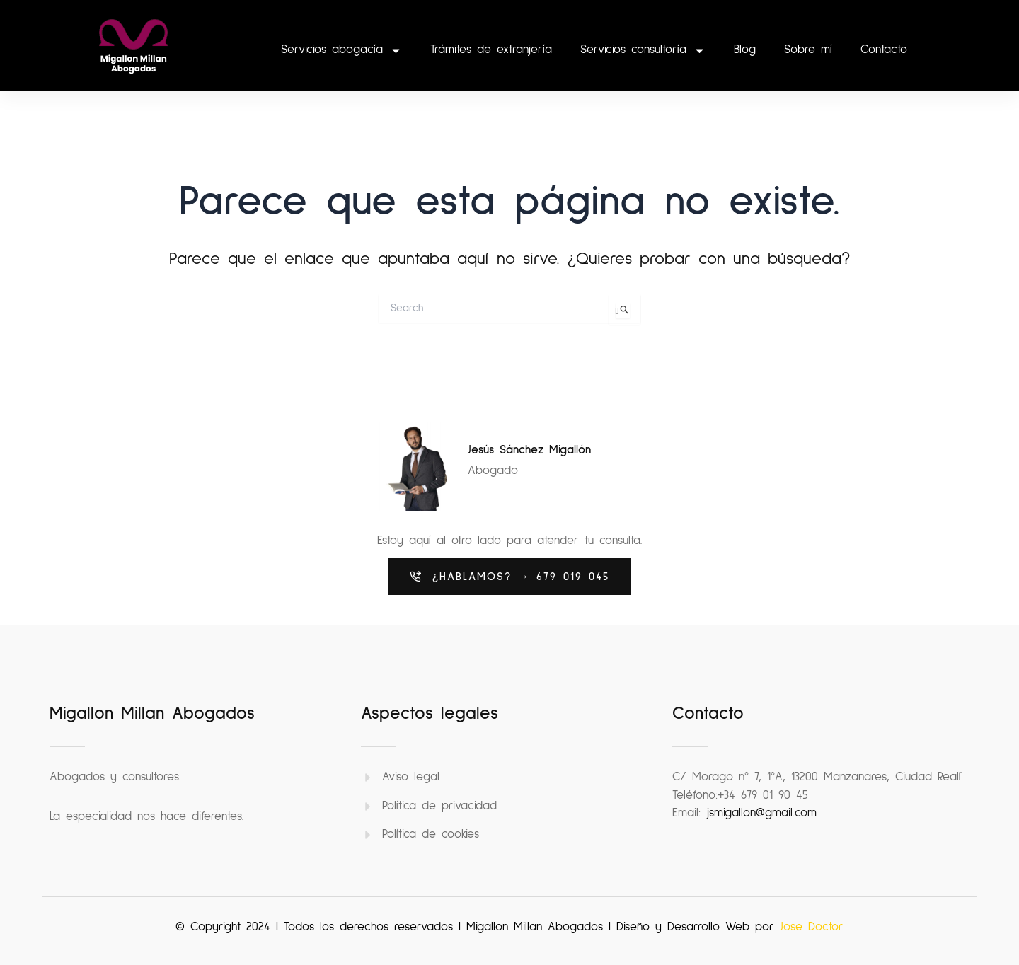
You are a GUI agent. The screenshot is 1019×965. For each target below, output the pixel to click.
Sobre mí (808, 50)
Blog (745, 50)
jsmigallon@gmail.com (761, 813)
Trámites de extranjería (491, 50)
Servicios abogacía (341, 50)
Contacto (883, 50)
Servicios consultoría (643, 50)
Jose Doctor (812, 927)
